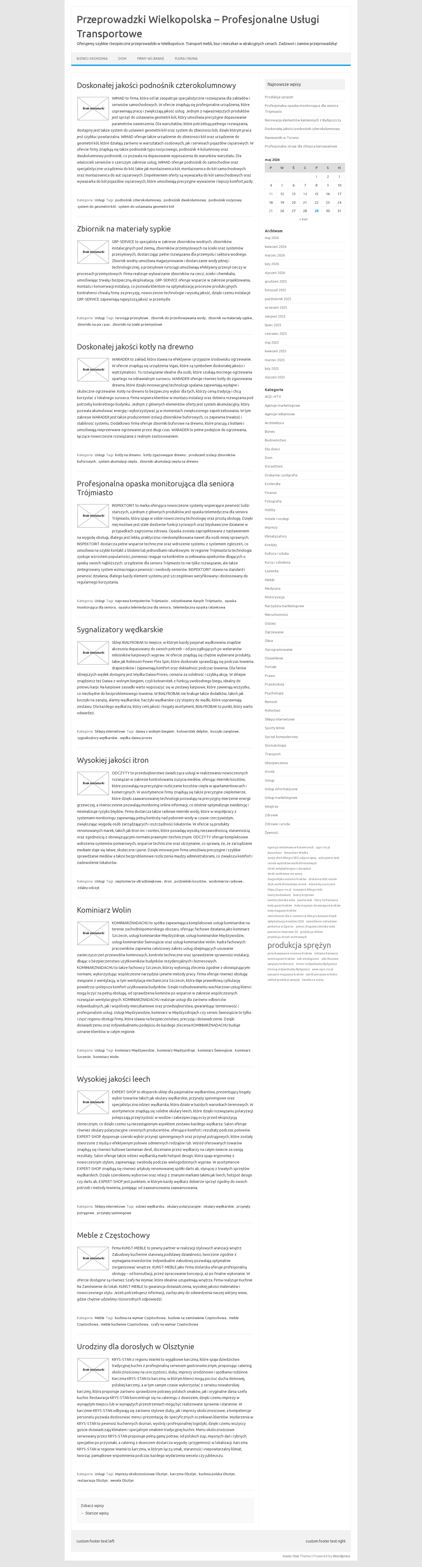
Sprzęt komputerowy (281, 737)
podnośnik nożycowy (225, 200)
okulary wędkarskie (218, 1206)
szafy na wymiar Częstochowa (174, 1324)
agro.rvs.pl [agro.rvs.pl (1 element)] (323, 847)
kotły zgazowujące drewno (164, 455)
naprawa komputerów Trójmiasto (141, 601)
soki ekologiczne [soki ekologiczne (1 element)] (308, 958)
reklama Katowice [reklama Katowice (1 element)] (326, 953)
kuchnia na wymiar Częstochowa (140, 1318)
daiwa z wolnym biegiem (155, 731)
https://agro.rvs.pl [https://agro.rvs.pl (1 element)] (279, 889)
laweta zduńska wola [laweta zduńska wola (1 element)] (281, 900)
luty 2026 (272, 264)
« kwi (303, 219)
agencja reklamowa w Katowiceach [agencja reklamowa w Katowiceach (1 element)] (291, 847)
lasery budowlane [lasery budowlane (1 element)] (279, 895)
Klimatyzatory (276, 536)
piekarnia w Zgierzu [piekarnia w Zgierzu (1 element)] (281, 926)
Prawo (270, 675)
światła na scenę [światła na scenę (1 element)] (312, 979)
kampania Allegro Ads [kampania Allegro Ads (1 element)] (307, 889)
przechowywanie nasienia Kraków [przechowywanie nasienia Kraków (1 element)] (290, 953)
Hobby (270, 510)
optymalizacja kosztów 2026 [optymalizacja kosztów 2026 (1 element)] (286, 921)
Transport (273, 754)
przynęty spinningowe (114, 1213)
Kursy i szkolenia (277, 562)
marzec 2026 (275, 255)
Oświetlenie (274, 658)
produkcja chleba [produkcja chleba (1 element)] (311, 931)
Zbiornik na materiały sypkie (124, 228)
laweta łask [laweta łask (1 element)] (304, 900)
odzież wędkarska (150, 1206)
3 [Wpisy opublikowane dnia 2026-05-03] (339, 176)
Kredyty (271, 545)
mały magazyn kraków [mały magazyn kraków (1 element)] (282, 910)
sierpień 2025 (275, 316)
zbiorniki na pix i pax (94, 324)
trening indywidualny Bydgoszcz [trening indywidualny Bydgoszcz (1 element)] (289, 969)
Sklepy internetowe (110, 731)
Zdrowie (271, 815)
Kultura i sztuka (277, 553)
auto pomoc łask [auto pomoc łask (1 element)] (328, 857)
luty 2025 (272, 368)
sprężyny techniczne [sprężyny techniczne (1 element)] (281, 963)
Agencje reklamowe (280, 414)
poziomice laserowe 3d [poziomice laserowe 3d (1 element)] (283, 931)
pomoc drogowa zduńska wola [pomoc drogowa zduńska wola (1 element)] (315, 926)
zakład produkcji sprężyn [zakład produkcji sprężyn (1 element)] (284, 979)
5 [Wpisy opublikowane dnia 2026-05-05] (282, 185)
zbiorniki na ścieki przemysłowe (137, 324)
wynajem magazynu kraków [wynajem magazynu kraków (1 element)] (286, 974)
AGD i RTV (273, 396)
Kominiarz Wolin (104, 910)
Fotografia (273, 501)
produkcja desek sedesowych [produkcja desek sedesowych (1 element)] (287, 937)
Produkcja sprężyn (279, 97)
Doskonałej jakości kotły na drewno (135, 346)
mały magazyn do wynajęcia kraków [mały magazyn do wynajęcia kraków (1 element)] (317, 905)
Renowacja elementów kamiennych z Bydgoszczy (303, 120)
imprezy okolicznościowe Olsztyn (141, 1474)
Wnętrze (271, 806)
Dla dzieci (272, 449)
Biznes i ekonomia (92, 58)
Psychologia (274, 693)
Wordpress (341, 1556)
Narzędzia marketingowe (284, 606)
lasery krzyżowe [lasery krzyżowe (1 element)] (303, 895)
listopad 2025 (275, 290)
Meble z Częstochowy (113, 1235)
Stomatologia (275, 745)
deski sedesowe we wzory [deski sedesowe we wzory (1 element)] (285, 873)
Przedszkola (274, 684)
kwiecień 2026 (275, 246)
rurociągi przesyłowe (131, 318)
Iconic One (291, 1556)
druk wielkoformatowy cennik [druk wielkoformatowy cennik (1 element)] (287, 884)
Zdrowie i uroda (277, 824)
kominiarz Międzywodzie (134, 1050)
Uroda (270, 771)
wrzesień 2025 (276, 307)
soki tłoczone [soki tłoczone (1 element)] (330, 958)
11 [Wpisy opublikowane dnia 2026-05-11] (271, 194)
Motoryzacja (274, 597)
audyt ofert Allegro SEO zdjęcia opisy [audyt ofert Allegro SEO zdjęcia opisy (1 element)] (292, 857)
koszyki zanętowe (224, 731)
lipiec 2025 (273, 325)
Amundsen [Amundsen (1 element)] (275, 852)
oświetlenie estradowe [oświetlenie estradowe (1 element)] (321, 921)
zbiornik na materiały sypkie (230, 318)
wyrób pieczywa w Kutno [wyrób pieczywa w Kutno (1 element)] (321, 974)
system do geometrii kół (97, 206)
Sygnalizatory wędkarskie (120, 629)
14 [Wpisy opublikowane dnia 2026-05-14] (305, 194)
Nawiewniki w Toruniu (282, 137)
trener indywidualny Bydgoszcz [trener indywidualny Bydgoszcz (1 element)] (316, 963)
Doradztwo (274, 466)
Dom (122, 58)
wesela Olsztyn (122, 1480)
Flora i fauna (186, 58)
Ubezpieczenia (276, 763)
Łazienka (272, 571)
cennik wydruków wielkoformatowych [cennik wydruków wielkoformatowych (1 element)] (292, 863)
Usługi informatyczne (281, 789)
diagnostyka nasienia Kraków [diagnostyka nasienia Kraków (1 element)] (287, 879)
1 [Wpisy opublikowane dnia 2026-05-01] (316, 176)
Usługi (100, 200)
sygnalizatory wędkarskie (97, 738)
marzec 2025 (275, 360)
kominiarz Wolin (106, 1057)
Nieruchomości (276, 614)
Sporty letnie (275, 728)
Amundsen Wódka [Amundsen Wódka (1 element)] (296, 852)
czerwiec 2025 (276, 333)
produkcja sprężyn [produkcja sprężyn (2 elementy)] (299, 945)
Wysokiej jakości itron (113, 760)
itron (168, 881)
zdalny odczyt (88, 888)
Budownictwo (275, 440)
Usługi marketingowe (281, 797)
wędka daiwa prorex (136, 738)
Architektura (274, 423)
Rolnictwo (272, 710)
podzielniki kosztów (190, 881)
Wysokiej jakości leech (113, 1079)
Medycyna (272, 588)
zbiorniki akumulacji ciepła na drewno (169, 461)
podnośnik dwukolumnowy (185, 200)
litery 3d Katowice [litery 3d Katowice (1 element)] (326, 900)
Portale (270, 667)
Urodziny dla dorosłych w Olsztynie (135, 1346)
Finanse (271, 492)
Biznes (270, 431)
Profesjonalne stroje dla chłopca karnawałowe (301, 146)
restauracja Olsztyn (93, 1480)
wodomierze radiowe (225, 881)
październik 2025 (278, 299)
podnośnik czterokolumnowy (138, 200)
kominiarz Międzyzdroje (176, 1050)
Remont (271, 702)
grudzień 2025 (276, 281)
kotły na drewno (128, 455)
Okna (269, 640)
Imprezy (271, 527)
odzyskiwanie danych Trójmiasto (196, 601)
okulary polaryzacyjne (184, 1206)
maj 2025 (272, 342)
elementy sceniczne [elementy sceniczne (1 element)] (322, 884)
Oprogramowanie (279, 649)
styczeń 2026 (275, 273)
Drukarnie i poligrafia (281, 475)
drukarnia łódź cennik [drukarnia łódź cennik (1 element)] (322, 879)
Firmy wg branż (150, 58)
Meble (99, 1318)
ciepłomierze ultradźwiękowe (138, 881)
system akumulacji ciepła (118, 461)
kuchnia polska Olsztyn (217, 1474)
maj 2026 (272, 238)
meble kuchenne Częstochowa (124, 1324)
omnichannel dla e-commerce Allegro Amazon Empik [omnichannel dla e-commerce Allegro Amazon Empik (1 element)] (302, 916)
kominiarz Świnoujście (215, 1050)
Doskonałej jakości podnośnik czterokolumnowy (156, 85)
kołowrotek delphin (192, 731)
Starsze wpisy (95, 1513)
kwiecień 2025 (275, 351)
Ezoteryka (272, 484)
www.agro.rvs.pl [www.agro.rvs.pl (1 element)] (322, 969)
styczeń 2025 (275, 377)
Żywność (271, 832)
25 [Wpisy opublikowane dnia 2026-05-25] (271, 211)
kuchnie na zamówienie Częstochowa (197, 1318)
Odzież (270, 623)
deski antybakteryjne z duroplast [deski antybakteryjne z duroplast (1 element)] (289, 868)
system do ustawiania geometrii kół (146, 206)
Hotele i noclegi (277, 519)
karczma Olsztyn (183, 1474)
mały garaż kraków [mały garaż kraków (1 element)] (280, 905)
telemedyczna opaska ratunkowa (199, 607)
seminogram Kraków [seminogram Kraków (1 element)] (281, 958)
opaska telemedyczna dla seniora (144, 607)
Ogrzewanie (274, 632)
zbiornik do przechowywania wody (178, 318)
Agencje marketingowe (282, 405)
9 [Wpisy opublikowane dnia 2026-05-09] (328, 185)
